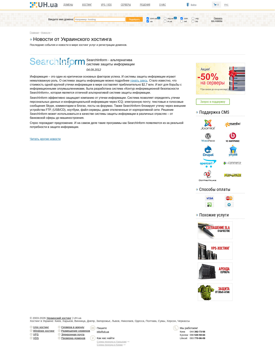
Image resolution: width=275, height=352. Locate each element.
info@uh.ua (103, 331)
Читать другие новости (45, 139)
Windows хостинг (44, 330)
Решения (145, 4)
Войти (193, 5)
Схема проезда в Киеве (110, 344)
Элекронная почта (72, 334)
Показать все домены (216, 19)
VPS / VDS (106, 4)
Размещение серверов (75, 330)
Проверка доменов (73, 338)
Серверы (126, 4)
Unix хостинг (41, 327)
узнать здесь (138, 80)
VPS (36, 334)
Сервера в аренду (72, 327)
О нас (162, 4)
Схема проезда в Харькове (112, 341)
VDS (36, 338)
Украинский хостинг (59, 318)
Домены (68, 4)
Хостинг (87, 4)
